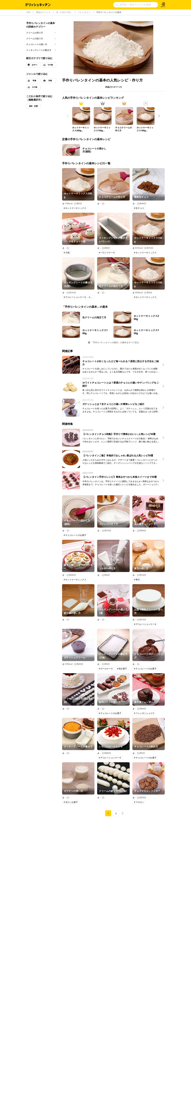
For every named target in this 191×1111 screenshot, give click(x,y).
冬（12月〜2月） (64, 12)
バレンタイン (84, 12)
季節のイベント (43, 12)
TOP (28, 12)
